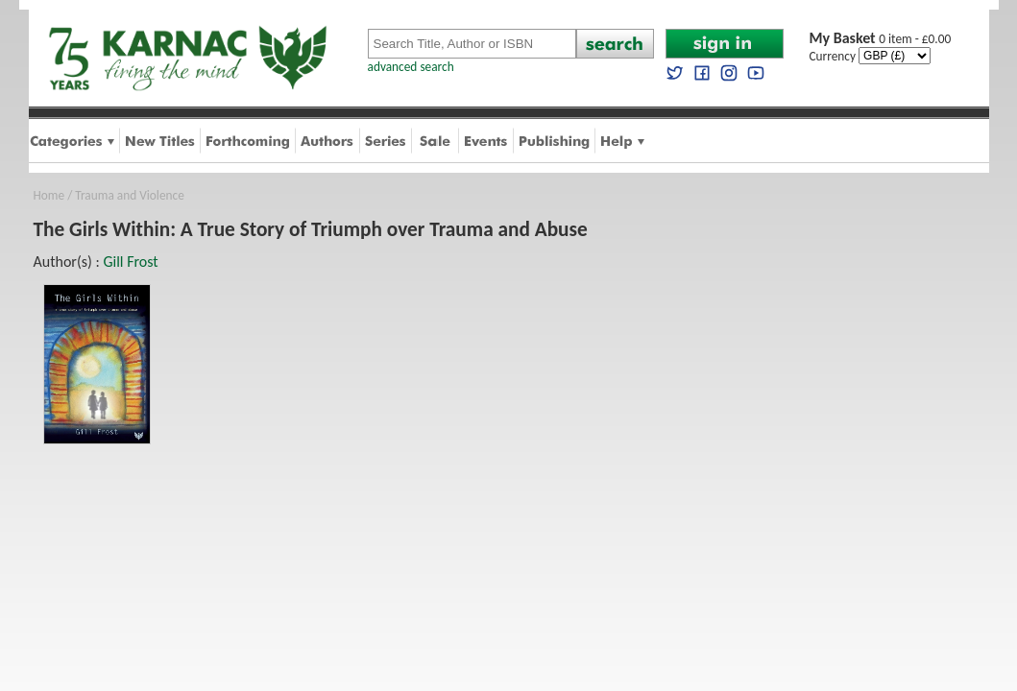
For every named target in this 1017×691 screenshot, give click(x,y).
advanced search (411, 67)
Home (49, 195)
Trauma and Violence (129, 195)
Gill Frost (130, 261)
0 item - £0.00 (881, 39)
